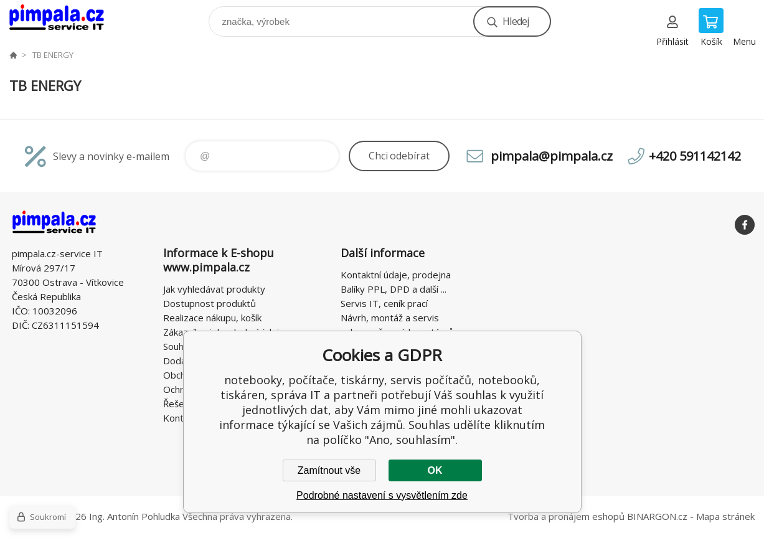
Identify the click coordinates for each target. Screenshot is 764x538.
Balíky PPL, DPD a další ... (393, 289)
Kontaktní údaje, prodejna (396, 274)
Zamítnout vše (329, 470)
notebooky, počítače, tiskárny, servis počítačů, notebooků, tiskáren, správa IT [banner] (64, 18)
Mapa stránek (725, 516)
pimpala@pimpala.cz (552, 156)
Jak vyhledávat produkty (214, 289)
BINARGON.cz (657, 516)
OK (435, 470)
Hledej (515, 21)
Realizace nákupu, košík (212, 317)
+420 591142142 (695, 156)
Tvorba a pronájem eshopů (566, 516)
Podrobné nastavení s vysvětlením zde (382, 495)
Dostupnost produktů (209, 303)
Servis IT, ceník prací (384, 303)
